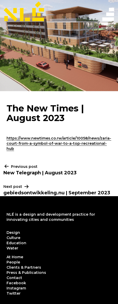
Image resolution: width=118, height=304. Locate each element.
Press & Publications (26, 272)
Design (13, 232)
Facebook (16, 283)
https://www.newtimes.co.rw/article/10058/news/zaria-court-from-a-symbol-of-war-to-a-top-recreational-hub (59, 143)
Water (12, 248)
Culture (13, 237)
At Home (15, 257)
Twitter (14, 293)
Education (16, 243)
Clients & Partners (24, 267)
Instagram (16, 288)
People (13, 262)
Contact (14, 277)
